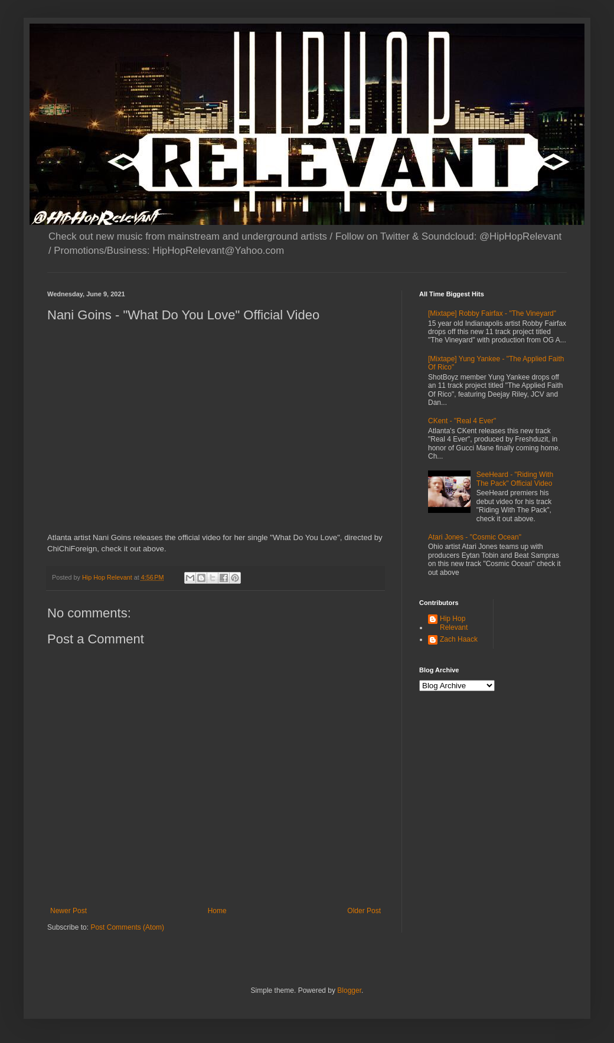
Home (217, 911)
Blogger (349, 990)
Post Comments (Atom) (127, 927)
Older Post (364, 911)
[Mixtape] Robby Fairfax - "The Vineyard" (492, 313)
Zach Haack (459, 639)
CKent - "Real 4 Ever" (462, 421)
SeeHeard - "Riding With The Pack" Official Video (514, 478)
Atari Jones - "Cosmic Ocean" (474, 537)
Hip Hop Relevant (454, 622)
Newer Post (68, 911)
